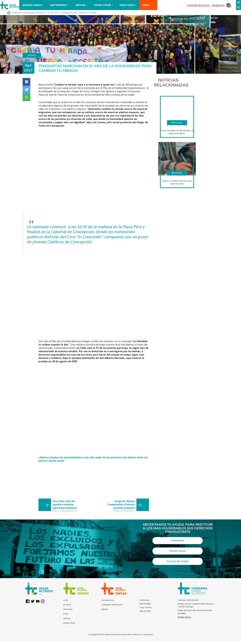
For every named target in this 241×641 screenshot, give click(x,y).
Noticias (17, 12)
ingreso (104, 609)
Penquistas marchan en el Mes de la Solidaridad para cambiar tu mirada (60, 12)
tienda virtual (102, 5)
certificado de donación (198, 5)
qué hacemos (58, 5)
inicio (65, 600)
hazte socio (127, 5)
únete (65, 614)
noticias (80, 5)
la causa (67, 604)
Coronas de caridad (177, 561)
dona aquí (67, 609)
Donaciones (177, 540)
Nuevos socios (178, 551)
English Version (184, 617)
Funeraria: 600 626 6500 (188, 600)
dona (146, 5)
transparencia (218, 5)
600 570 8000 (145, 604)
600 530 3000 (145, 611)
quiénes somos (32, 5)
